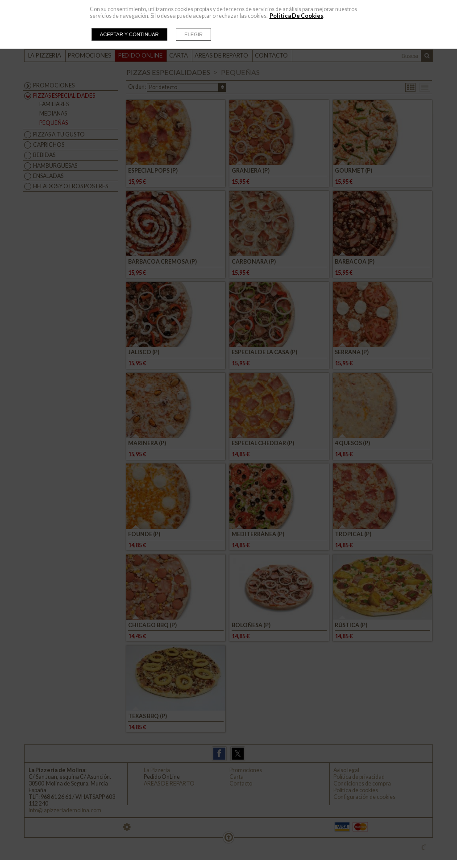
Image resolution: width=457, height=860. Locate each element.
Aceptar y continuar (129, 34)
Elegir (193, 34)
